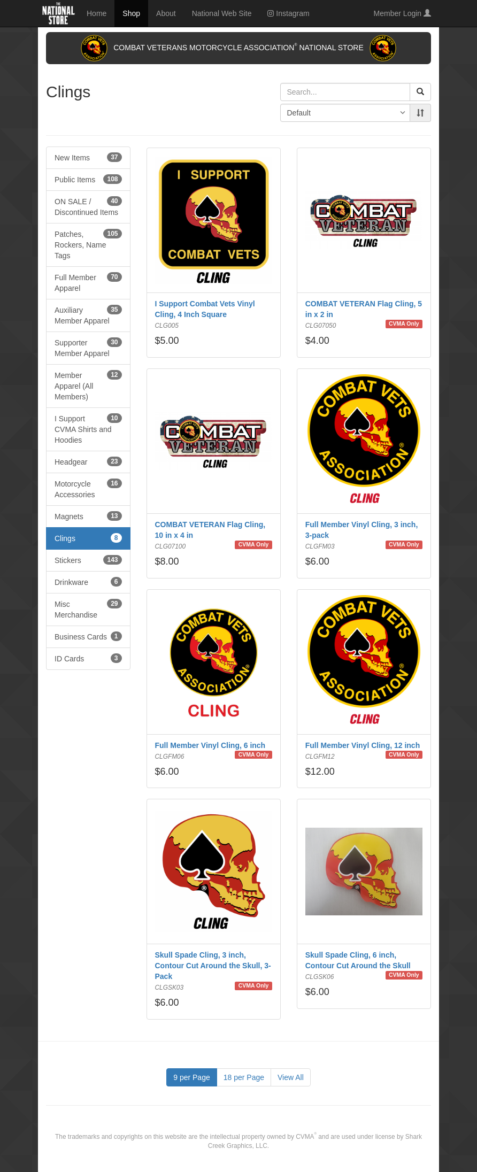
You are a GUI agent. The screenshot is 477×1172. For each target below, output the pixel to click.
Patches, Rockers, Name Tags (88, 244)
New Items (88, 157)
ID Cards (88, 658)
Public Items (88, 179)
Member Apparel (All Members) (88, 385)
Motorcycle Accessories (88, 489)
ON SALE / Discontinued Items (88, 206)
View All (291, 1077)
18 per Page (244, 1077)
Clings (88, 538)
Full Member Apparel (88, 282)
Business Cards (88, 636)
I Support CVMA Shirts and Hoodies (88, 428)
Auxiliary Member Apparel (88, 315)
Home (96, 13)
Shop (131, 13)
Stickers (88, 560)
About (166, 13)
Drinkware (88, 582)
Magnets (88, 516)
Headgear (88, 461)
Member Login (402, 13)
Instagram (288, 13)
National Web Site (222, 13)
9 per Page (191, 1077)
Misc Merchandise (88, 609)
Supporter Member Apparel (88, 347)
